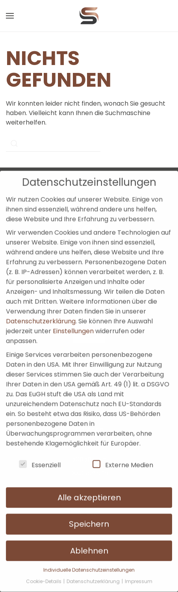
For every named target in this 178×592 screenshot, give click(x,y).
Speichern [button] (89, 513)
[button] (10, 16)
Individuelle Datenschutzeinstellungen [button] (89, 560)
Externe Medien (123, 455)
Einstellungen (73, 321)
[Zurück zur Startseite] (89, 16)
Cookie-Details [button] (44, 571)
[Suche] (53, 143)
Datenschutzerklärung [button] (94, 571)
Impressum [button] (138, 571)
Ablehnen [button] (89, 540)
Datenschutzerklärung (41, 311)
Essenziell (40, 455)
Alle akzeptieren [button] (89, 487)
